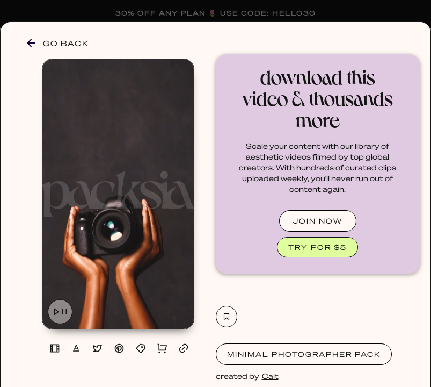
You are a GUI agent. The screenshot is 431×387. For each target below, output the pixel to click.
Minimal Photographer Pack (304, 354)
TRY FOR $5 (317, 247)
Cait (270, 376)
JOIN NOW (317, 220)
